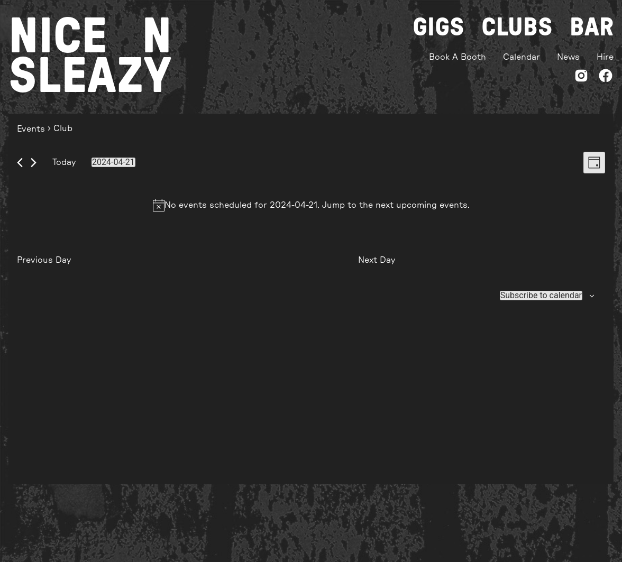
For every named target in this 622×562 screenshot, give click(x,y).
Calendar (521, 57)
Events (31, 129)
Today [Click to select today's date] (64, 162)
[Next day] (33, 163)
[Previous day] (20, 163)
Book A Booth (457, 57)
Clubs (517, 27)
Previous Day (44, 260)
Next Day (376, 260)
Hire (605, 57)
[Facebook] (606, 77)
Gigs (438, 27)
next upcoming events (422, 205)
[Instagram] (581, 77)
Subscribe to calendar (541, 295)
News (568, 57)
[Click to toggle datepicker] (113, 162)
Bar (592, 27)
